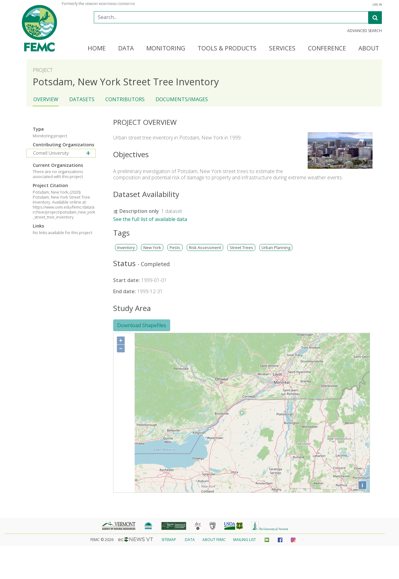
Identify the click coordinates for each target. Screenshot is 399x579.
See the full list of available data (150, 219)
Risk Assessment (205, 248)
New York (152, 248)
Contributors (125, 99)
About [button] (368, 48)
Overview (45, 99)
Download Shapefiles (141, 325)
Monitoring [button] (165, 48)
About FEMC (214, 539)
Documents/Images (182, 99)
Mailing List (244, 539)
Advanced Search (364, 31)
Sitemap (168, 539)
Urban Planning (276, 248)
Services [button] (282, 48)
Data (190, 539)
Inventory (126, 248)
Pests (175, 248)
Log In (377, 5)
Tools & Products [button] (227, 48)
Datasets (81, 99)
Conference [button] (327, 48)
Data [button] (126, 48)
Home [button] (97, 48)
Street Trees (241, 248)
